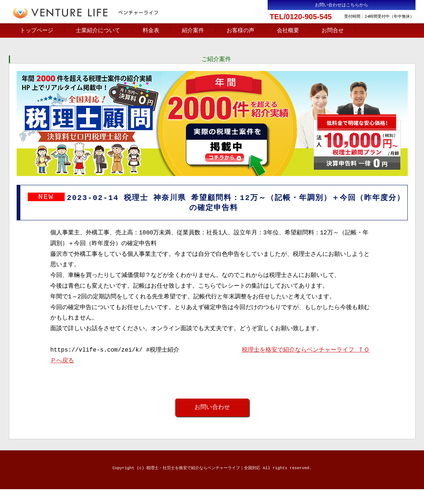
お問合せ (333, 30)
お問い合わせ (212, 409)
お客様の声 (240, 30)
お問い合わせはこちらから (341, 5)
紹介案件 (193, 30)
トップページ (36, 30)
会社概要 (288, 30)
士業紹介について (98, 30)
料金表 (151, 30)
